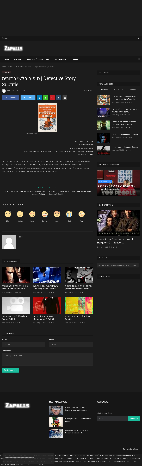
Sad (69, 221)
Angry (57, 221)
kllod (113, 102)
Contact (5, 38)
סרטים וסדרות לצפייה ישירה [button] (39, 59)
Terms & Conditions (130, 449)
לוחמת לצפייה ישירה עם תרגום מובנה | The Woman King (117, 265)
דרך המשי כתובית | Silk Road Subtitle (77, 317)
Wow (81, 221)
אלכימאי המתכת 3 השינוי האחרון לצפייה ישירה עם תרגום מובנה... (124, 123)
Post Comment (10, 370)
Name (4, 339)
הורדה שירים (97, 461)
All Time (133, 89)
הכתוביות (10, 67)
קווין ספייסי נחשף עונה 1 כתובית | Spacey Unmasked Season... (76, 408)
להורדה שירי (59, 461)
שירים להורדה (72, 455)
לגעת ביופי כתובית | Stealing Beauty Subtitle (14, 317)
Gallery (75, 59)
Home (6, 59)
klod (6, 91)
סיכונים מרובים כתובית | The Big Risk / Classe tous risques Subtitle (24, 192)
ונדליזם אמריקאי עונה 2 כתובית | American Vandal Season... (78, 287)
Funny (44, 221)
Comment (6, 350)
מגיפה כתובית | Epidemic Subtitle (125, 147)
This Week (104, 89)
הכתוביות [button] (18, 59)
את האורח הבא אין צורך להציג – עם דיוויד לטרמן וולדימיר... (125, 110)
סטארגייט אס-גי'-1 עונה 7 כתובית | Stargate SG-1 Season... (115, 241)
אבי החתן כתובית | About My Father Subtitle (78, 420)
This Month (118, 89)
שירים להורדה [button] (61, 59)
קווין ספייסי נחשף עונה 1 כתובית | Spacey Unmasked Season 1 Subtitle (70, 192)
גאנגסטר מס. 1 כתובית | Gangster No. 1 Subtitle (44, 317)
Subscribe (134, 418)
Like (7, 221)
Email (51, 339)
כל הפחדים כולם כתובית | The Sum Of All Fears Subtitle (15, 287)
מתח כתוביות (19, 67)
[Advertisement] (71, 18)
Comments (9, 333)
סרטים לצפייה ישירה (118, 455)
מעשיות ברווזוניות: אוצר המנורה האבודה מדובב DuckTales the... (124, 97)
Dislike (20, 221)
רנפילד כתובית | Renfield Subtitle (125, 134)
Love (32, 221)
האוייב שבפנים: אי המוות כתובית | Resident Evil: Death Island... (77, 431)
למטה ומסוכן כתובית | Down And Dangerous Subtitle (45, 287)
